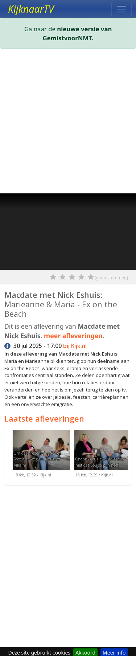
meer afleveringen (73, 335)
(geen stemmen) (111, 278)
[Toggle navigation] (121, 9)
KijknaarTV (31, 9)
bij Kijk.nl (75, 346)
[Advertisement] (68, 122)
